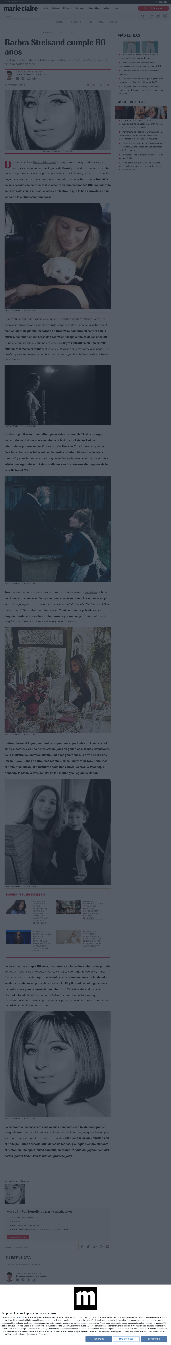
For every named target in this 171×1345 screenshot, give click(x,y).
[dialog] (85, 1315)
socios (21, 1317)
